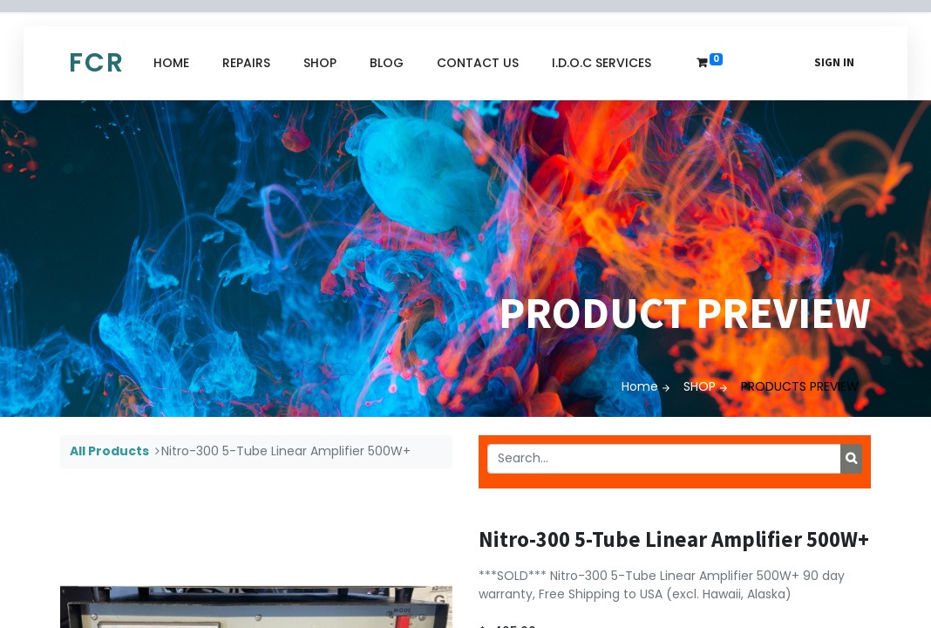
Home (640, 386)
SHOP (699, 386)
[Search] (851, 459)
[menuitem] (171, 63)
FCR (97, 62)
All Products (109, 451)
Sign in (834, 62)
